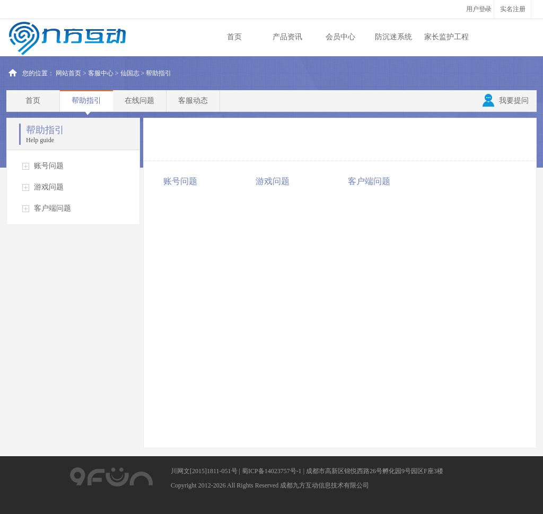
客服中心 (100, 73)
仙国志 (129, 73)
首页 (234, 37)
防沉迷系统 (393, 37)
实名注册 (513, 9)
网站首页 (68, 73)
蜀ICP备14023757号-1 (272, 471)
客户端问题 (52, 208)
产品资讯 (287, 37)
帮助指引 (86, 100)
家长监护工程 (446, 37)
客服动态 (193, 100)
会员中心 (340, 37)
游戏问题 (49, 187)
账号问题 (49, 166)
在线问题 (139, 100)
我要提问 (506, 101)
